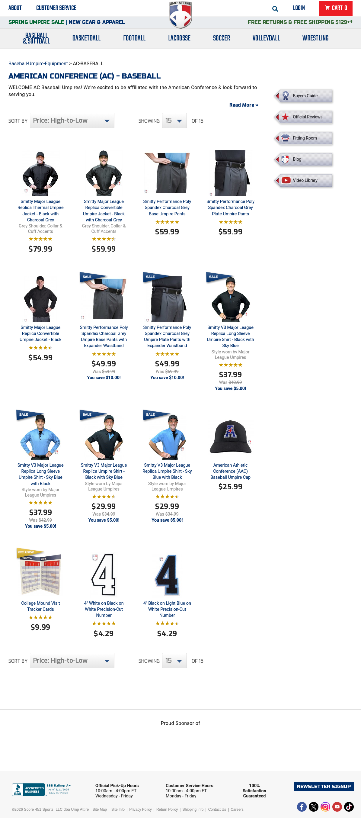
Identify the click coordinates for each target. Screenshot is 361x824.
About (15, 9)
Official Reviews (308, 116)
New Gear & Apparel (97, 25)
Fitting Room (305, 138)
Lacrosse (179, 43)
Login (299, 9)
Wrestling (315, 43)
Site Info (118, 815)
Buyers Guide (305, 95)
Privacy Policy (140, 815)
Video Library (305, 180)
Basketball (86, 43)
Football (134, 43)
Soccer (221, 43)
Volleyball (266, 43)
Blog (297, 159)
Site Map (100, 815)
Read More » (243, 111)
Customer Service (56, 9)
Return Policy (167, 815)
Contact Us (217, 815)
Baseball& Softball (36, 43)
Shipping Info (192, 815)
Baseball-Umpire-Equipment (38, 63)
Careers (237, 815)
